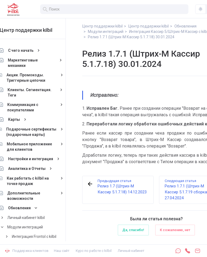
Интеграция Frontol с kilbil (44, 236)
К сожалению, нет (175, 230)
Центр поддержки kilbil (35, 30)
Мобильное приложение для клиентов (39, 147)
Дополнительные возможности (33, 196)
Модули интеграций (35, 227)
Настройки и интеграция (40, 159)
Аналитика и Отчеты (36, 168)
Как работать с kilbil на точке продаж (38, 181)
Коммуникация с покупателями (32, 107)
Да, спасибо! (133, 230)
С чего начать (30, 50)
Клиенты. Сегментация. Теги (39, 92)
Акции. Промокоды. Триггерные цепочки (35, 78)
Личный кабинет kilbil (35, 217)
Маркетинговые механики (33, 63)
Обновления (29, 208)
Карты (24, 119)
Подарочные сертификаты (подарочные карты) (41, 132)
